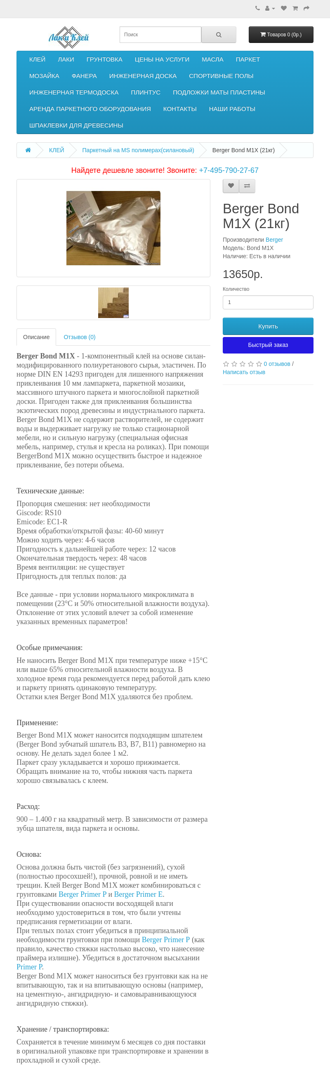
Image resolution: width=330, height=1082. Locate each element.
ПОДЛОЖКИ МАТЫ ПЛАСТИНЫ (219, 92)
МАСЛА (212, 59)
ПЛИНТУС (145, 92)
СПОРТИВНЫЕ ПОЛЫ (221, 75)
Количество (236, 289)
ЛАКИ (66, 59)
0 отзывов (277, 364)
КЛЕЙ (37, 59)
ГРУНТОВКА (105, 59)
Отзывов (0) (79, 337)
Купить (268, 326)
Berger (274, 239)
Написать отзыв (244, 372)
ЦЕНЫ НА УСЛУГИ (162, 59)
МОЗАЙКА (44, 75)
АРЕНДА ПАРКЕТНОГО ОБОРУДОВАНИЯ (90, 108)
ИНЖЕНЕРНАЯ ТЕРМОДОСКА (73, 92)
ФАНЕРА (84, 75)
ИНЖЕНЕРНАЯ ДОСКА (143, 75)
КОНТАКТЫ (180, 108)
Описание (36, 337)
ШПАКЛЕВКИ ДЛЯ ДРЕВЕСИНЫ (76, 125)
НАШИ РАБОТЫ (232, 108)
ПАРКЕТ (248, 59)
